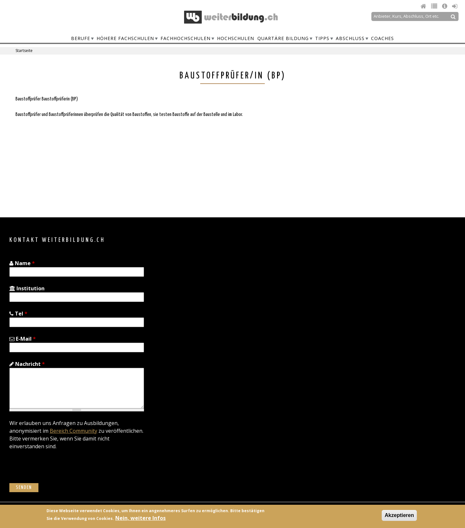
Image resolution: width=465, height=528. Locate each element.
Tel (18, 313)
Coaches (382, 38)
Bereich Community (73, 430)
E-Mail (22, 338)
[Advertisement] (341, 150)
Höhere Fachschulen (125, 38)
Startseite (24, 50)
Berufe (80, 38)
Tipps (322, 38)
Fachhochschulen (185, 38)
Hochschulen (235, 38)
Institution (27, 288)
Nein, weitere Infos (140, 518)
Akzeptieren (399, 515)
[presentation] (58, 470)
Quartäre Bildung (283, 38)
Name (22, 263)
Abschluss (350, 38)
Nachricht (27, 364)
